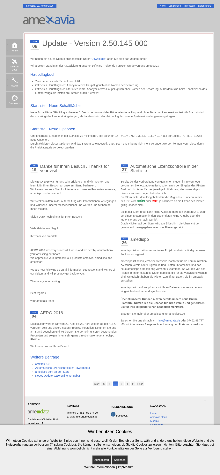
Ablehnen (120, 459)
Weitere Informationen (99, 467)
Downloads (98, 58)
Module (154, 420)
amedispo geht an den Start (52, 371)
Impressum (125, 467)
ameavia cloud (158, 417)
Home (153, 413)
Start (96, 383)
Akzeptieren (101, 459)
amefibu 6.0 (42, 364)
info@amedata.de (169, 320)
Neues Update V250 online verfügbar (57, 375)
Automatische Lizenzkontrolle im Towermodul (62, 367)
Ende (140, 383)
